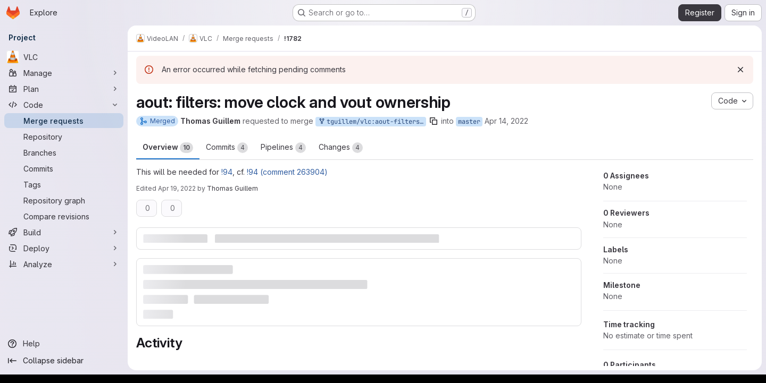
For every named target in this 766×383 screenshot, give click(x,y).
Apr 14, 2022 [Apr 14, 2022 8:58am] (506, 120)
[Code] (63, 104)
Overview (168, 147)
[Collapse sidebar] (63, 360)
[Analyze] (63, 264)
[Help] (63, 343)
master (469, 121)
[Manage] (63, 72)
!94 (226, 171)
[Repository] (63, 136)
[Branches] (63, 152)
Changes (341, 147)
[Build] (63, 232)
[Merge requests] (63, 120)
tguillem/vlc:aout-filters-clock (372, 121)
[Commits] (63, 168)
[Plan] (63, 88)
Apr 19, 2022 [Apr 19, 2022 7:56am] (177, 188)
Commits (227, 147)
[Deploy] (63, 248)
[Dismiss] (740, 69)
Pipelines (283, 147)
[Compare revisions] (63, 216)
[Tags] (63, 184)
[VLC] (63, 56)
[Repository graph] (63, 200)
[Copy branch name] (433, 121)
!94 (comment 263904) (287, 171)
